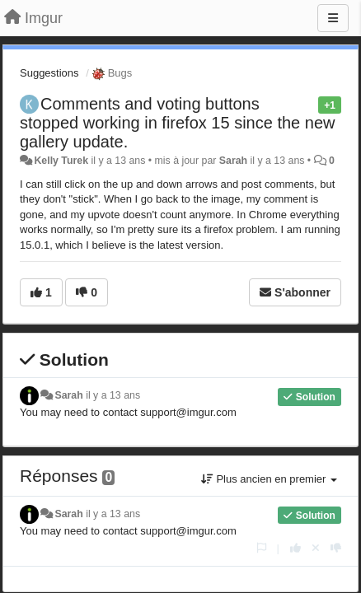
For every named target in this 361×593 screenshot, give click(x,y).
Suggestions (49, 73)
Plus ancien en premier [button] (269, 479)
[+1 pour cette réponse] (295, 548)
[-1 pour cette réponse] (336, 548)
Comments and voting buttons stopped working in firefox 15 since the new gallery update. (177, 123)
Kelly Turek (61, 160)
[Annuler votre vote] (316, 548)
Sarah (233, 160)
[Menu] (333, 18)
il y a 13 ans (113, 395)
